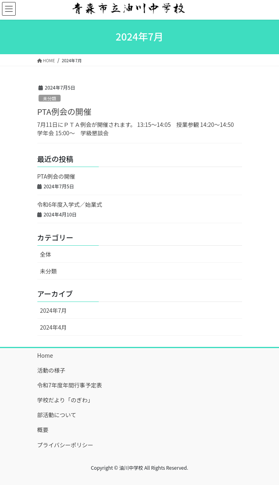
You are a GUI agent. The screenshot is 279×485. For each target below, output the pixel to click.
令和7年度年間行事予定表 (69, 385)
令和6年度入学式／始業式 (69, 204)
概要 (43, 430)
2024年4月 (53, 327)
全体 (45, 254)
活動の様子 (51, 370)
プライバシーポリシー (65, 445)
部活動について (57, 415)
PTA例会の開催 (64, 111)
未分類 (50, 98)
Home (45, 355)
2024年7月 (53, 310)
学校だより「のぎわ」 (65, 400)
